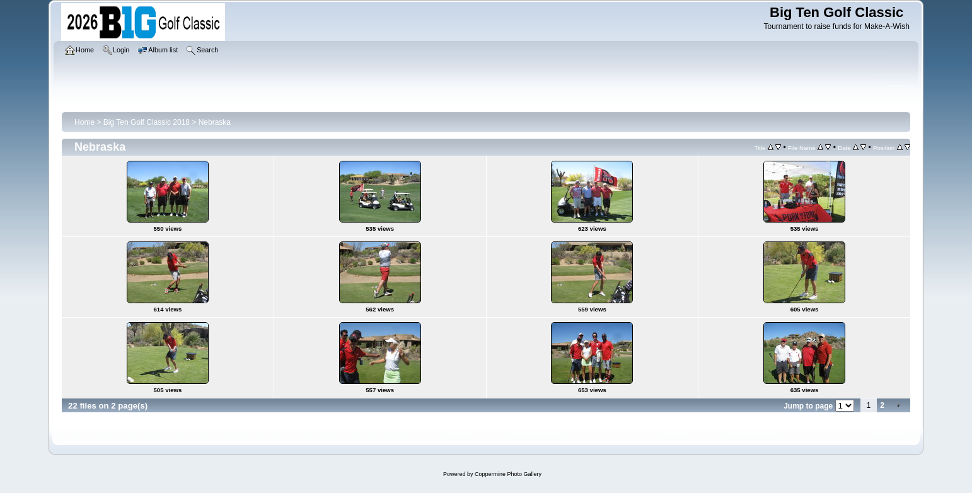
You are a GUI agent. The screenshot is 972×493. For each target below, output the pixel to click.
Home (84, 122)
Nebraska (215, 122)
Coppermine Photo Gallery (508, 474)
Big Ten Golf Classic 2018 (146, 122)
